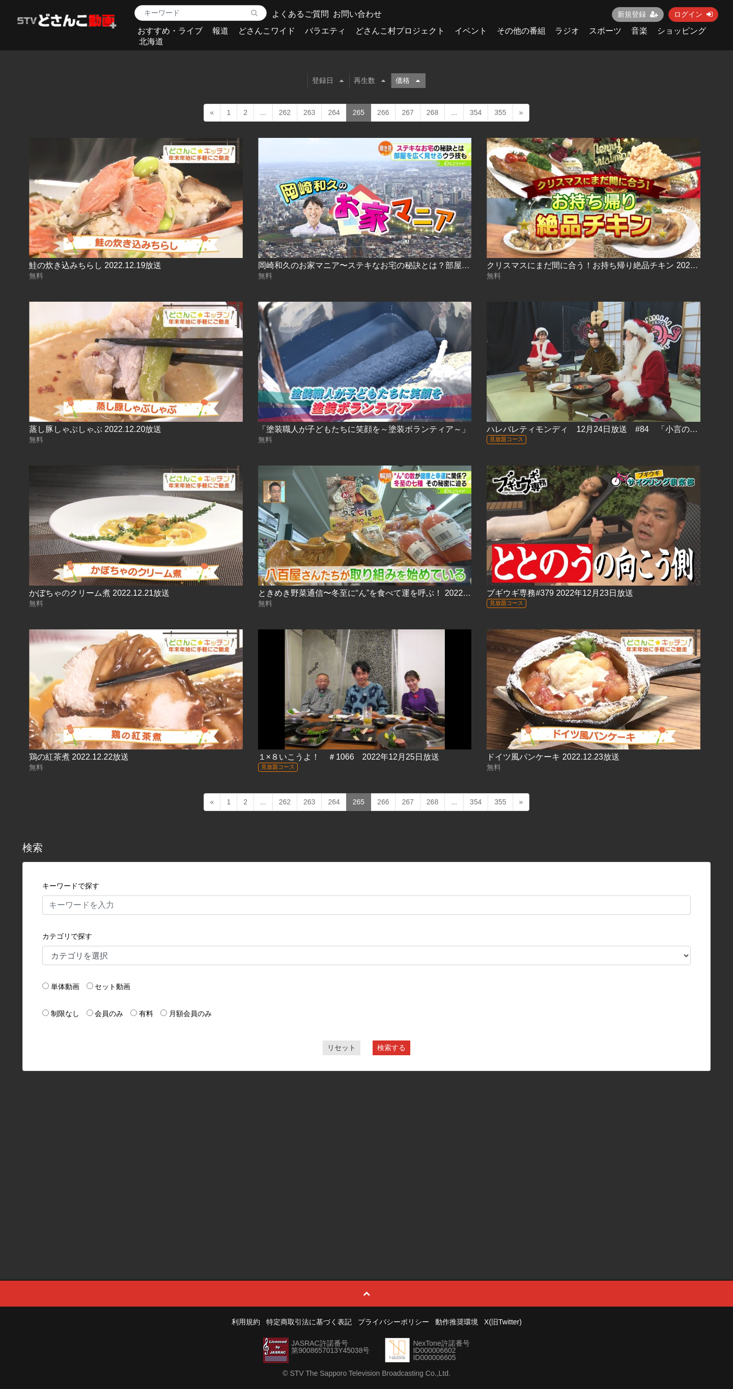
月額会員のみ (190, 1013)
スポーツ (605, 30)
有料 (146, 1013)
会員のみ (109, 1013)
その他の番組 (521, 30)
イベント (471, 30)
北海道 (151, 41)
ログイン (693, 14)
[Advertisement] (366, 1152)
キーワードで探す (70, 886)
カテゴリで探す (67, 936)
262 (285, 112)
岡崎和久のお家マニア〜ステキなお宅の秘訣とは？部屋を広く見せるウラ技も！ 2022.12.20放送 (434, 265)
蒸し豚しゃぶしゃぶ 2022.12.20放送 (95, 429)
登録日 (328, 80)
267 (407, 112)
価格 (408, 80)
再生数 (369, 80)
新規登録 (637, 14)
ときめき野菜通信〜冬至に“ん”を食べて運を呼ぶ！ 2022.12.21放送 (380, 593)
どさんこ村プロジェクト (400, 30)
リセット (341, 1048)
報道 (220, 30)
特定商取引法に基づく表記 (309, 1322)
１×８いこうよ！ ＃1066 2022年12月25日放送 (348, 757)
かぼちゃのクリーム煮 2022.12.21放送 (99, 593)
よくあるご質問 (300, 14)
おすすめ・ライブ (170, 30)
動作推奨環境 (456, 1322)
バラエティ (325, 30)
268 (432, 112)
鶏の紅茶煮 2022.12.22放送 (79, 757)
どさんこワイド (266, 30)
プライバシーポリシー (393, 1322)
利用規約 (246, 1322)
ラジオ (567, 30)
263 (309, 112)
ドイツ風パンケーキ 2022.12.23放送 (553, 757)
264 (334, 112)
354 (476, 112)
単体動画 (65, 986)
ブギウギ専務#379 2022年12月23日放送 (560, 593)
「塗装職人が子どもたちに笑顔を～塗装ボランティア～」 (364, 429)
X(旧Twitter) (503, 1322)
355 (500, 112)
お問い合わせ (357, 14)
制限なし (65, 1013)
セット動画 (112, 986)
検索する (391, 1048)
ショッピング (681, 30)
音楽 (639, 30)
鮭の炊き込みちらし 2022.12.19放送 (95, 265)
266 (383, 112)
